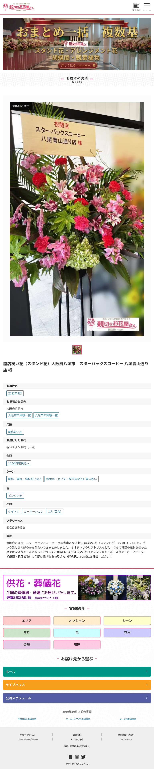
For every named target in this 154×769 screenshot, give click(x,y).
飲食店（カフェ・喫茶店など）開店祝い (71, 479)
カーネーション (34, 511)
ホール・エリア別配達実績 (78, 718)
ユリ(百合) (54, 511)
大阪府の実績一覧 (19, 415)
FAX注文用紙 (77, 739)
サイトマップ (126, 739)
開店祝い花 (15, 432)
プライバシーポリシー (28, 739)
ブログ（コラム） (28, 734)
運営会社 (77, 734)
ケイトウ (13, 511)
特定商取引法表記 (126, 734)
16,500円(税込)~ (18, 463)
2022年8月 (15, 393)
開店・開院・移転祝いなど (25, 479)
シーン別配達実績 (128, 718)
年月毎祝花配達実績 (27, 718)
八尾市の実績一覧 (46, 415)
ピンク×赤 (15, 496)
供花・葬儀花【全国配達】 (77, 746)
